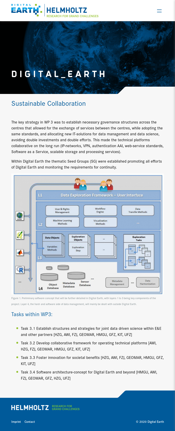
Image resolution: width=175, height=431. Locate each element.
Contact (30, 421)
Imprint (16, 421)
